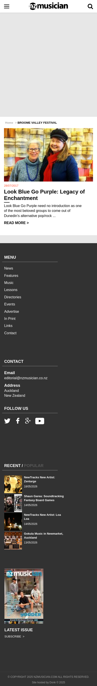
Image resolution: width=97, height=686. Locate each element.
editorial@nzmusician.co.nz (26, 378)
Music (9, 283)
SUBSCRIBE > (14, 636)
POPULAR (34, 465)
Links (8, 326)
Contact (10, 333)
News (8, 268)
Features (11, 276)
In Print (10, 319)
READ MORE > (16, 223)
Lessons (11, 290)
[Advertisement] (48, 65)
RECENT (12, 465)
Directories (12, 297)
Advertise (11, 311)
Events (9, 304)
